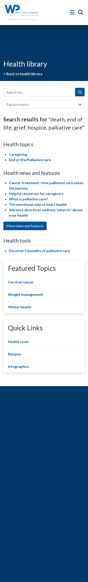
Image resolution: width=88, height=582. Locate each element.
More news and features (25, 226)
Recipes (14, 354)
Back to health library (23, 74)
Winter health (19, 307)
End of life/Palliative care (30, 160)
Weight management (25, 294)
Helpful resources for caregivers (36, 193)
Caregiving (18, 154)
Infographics (18, 366)
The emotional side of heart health (38, 204)
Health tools (18, 341)
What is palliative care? (28, 199)
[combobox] (44, 104)
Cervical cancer (21, 282)
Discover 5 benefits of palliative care (39, 250)
